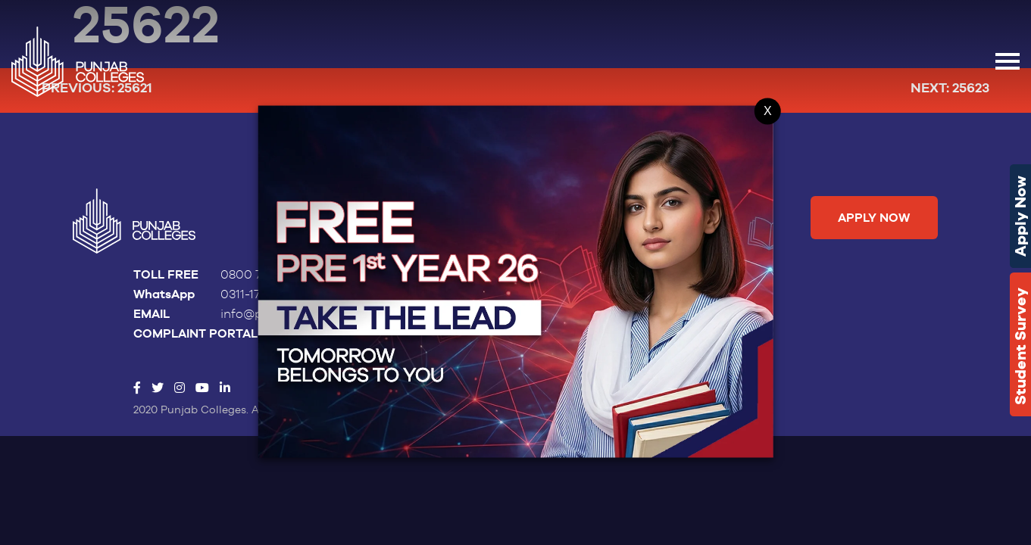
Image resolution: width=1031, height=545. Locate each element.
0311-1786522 (256, 294)
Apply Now (1020, 216)
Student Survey (1020, 346)
